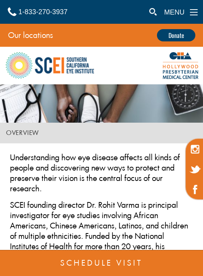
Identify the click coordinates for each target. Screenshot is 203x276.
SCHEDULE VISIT (101, 263)
